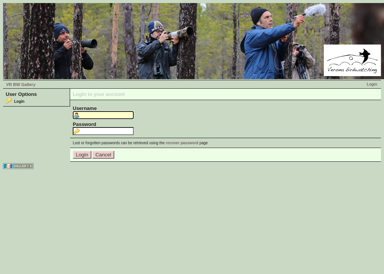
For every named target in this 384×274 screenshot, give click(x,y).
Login (372, 84)
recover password (182, 143)
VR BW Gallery (20, 84)
